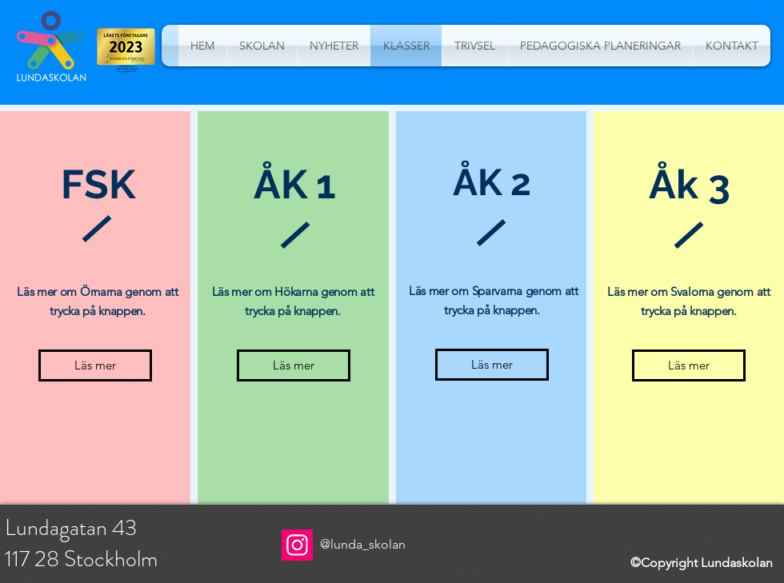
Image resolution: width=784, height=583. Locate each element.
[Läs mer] (95, 365)
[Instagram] (297, 545)
